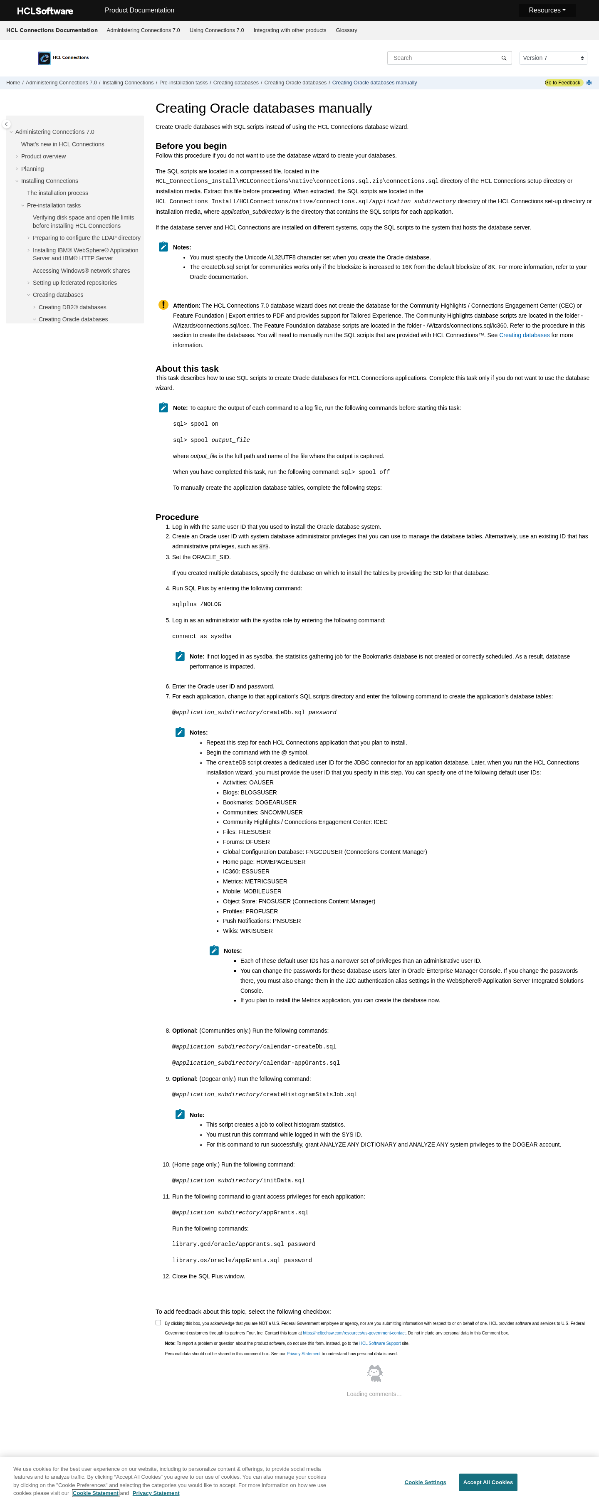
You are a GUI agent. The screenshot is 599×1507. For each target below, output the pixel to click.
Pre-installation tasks (183, 83)
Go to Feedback (562, 83)
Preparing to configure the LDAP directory (87, 237)
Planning (32, 168)
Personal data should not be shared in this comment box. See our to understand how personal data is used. (281, 1353)
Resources (544, 10)
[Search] (504, 57)
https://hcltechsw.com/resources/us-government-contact (354, 1332)
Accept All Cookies (488, 1485)
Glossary (346, 30)
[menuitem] (143, 30)
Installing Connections (127, 83)
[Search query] (449, 57)
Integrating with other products (290, 30)
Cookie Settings (425, 1485)
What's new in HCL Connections (62, 144)
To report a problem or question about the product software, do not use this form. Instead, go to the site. (287, 1342)
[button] (12, 132)
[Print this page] (590, 83)
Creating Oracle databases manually (374, 83)
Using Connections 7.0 (217, 30)
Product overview (43, 156)
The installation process (57, 193)
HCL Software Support (380, 1342)
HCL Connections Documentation (52, 30)
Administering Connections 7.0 (143, 30)
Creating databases (236, 83)
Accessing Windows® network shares (81, 270)
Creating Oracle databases (296, 83)
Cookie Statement (96, 1496)
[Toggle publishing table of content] (6, 124)
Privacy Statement (303, 1353)
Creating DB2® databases (72, 307)
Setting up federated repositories (75, 282)
